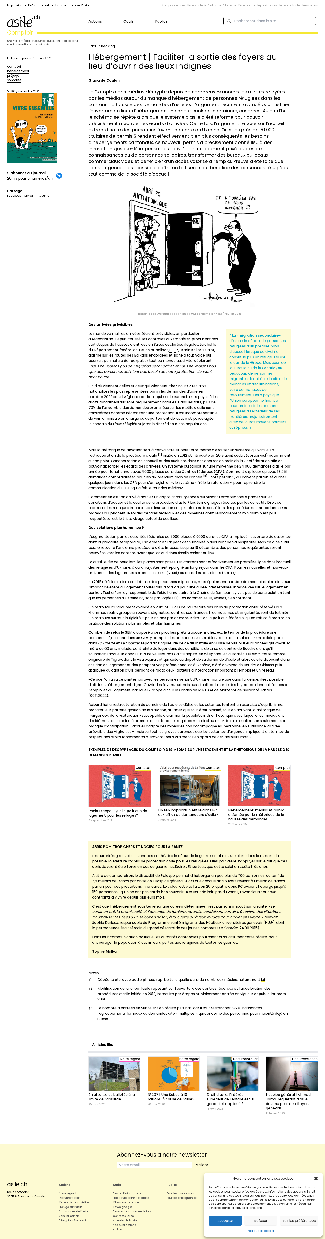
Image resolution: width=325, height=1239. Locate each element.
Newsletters (310, 5)
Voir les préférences (299, 1220)
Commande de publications (258, 5)
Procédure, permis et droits (131, 1198)
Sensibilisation (69, 1216)
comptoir (14, 66)
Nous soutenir (196, 5)
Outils (128, 21)
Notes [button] (93, 973)
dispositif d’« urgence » (179, 497)
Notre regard (67, 1193)
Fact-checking (101, 46)
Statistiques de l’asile (73, 1211)
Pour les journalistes (180, 1193)
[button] (316, 1178)
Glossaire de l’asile (126, 1202)
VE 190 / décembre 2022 (32, 126)
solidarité (14, 80)
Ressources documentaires (132, 1211)
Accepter (225, 1220)
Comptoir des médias (74, 1202)
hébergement (18, 71)
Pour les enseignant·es (182, 1198)
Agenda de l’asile (125, 1220)
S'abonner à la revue (222, 5)
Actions (95, 21)
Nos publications (124, 1225)
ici (263, 979)
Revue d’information (127, 1193)
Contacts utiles (123, 1216)
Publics (161, 21)
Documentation (70, 1198)
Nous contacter (290, 5)
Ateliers (118, 1229)
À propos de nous (173, 5)
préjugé (13, 75)
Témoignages (122, 1207)
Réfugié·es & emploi (72, 1220)
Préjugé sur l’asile (70, 1207)
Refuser (260, 1220)
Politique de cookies (261, 1231)
